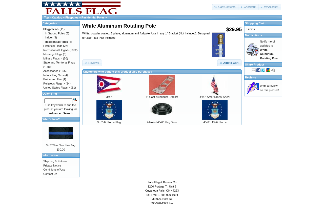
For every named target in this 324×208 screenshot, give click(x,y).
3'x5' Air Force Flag (109, 122)
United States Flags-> (56, 87)
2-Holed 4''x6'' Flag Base (162, 122)
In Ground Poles (55, 33)
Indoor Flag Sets (53, 75)
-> (51, 29)
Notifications (253, 35)
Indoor (49, 37)
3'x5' (109, 96)
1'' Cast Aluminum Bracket (162, 96)
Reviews (250, 77)
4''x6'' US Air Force (215, 122)
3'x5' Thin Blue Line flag (60, 145)
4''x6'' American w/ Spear (215, 96)
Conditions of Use (54, 169)
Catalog (57, 17)
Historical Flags (52, 45)
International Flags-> (56, 50)
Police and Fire (52, 79)
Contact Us (50, 173)
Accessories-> (52, 70)
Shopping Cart (254, 23)
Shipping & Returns (55, 161)
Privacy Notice (52, 165)
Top (46, 17)
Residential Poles (93, 17)
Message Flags (52, 54)
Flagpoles (71, 17)
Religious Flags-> (54, 83)
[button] (225, 7)
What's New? (51, 119)
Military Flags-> (52, 58)
